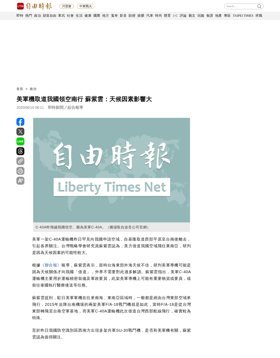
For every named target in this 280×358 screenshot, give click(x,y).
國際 (96, 15)
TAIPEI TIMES (243, 15)
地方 (105, 15)
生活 (79, 15)
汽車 (149, 15)
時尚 (158, 15)
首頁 (19, 89)
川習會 (66, 6)
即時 (19, 15)
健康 (88, 15)
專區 (227, 15)
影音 (123, 15)
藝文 (192, 15)
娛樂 (140, 15)
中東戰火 (85, 6)
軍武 (61, 15)
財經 (132, 15)
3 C (175, 15)
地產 (218, 15)
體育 (167, 15)
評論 (183, 15)
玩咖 (200, 15)
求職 (258, 15)
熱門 (28, 15)
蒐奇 (114, 15)
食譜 (209, 15)
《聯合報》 (51, 265)
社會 (70, 15)
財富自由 (49, 15)
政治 (37, 15)
